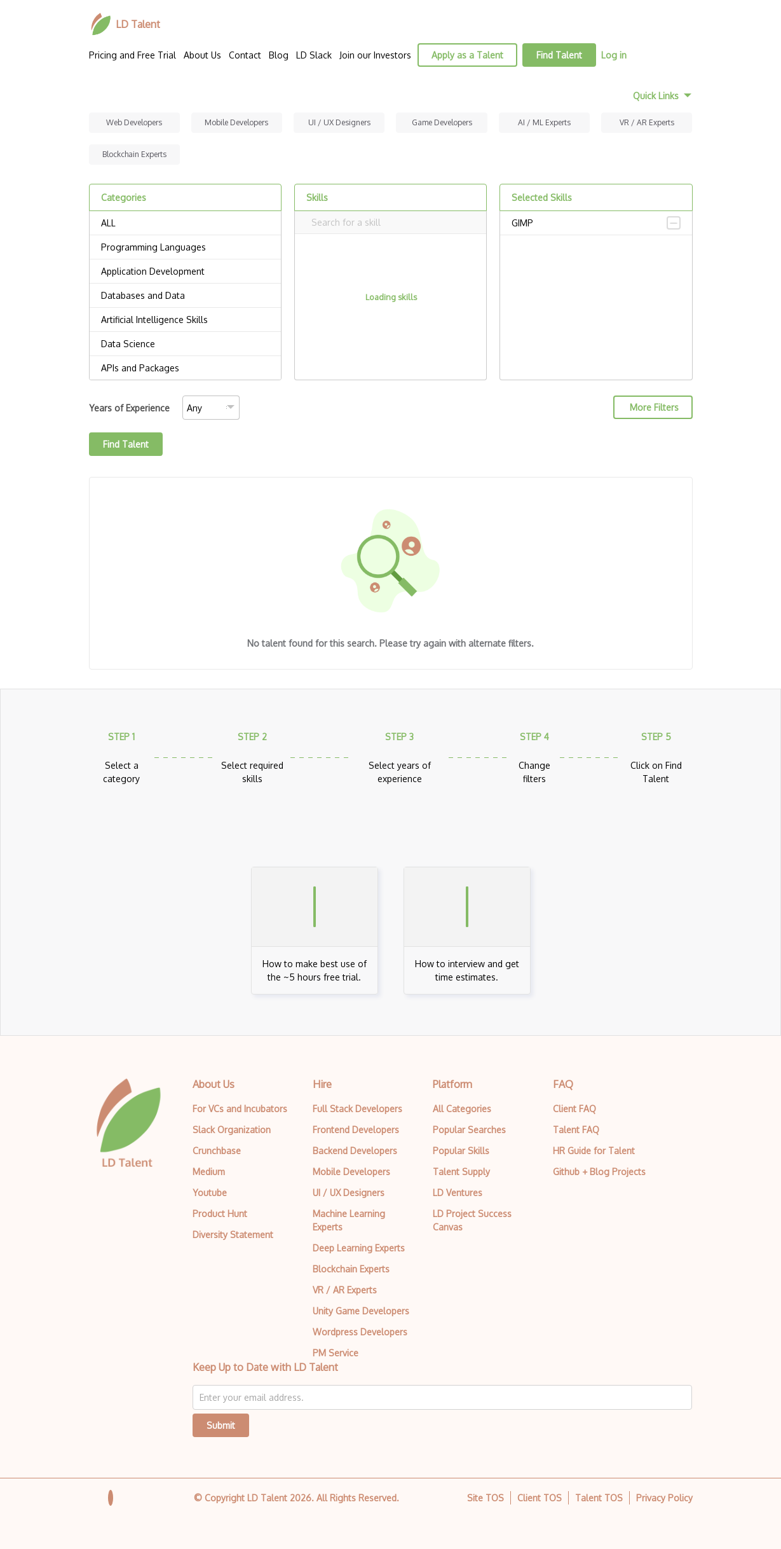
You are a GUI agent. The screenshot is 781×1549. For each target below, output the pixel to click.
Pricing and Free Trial (132, 55)
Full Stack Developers (357, 1108)
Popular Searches (469, 1129)
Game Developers (442, 122)
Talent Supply (461, 1171)
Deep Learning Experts (359, 1248)
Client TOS (539, 1497)
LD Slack (314, 55)
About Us (202, 55)
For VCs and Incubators (240, 1108)
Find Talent (559, 55)
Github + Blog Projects (599, 1171)
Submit (221, 1425)
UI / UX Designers (339, 122)
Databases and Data (185, 296)
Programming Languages (185, 247)
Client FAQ (574, 1108)
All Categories (462, 1108)
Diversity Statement (233, 1234)
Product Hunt (220, 1213)
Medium (209, 1171)
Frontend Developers (356, 1129)
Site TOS (485, 1497)
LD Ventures (457, 1192)
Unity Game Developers (361, 1310)
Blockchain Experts (134, 154)
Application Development (185, 271)
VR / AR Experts (647, 122)
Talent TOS (599, 1497)
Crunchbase (217, 1150)
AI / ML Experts (544, 122)
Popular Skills (461, 1150)
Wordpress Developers (360, 1331)
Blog (279, 55)
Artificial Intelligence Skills (185, 320)
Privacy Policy (664, 1497)
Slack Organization (232, 1129)
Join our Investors (375, 55)
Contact (245, 55)
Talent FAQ (576, 1129)
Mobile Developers (236, 122)
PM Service (335, 1352)
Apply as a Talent (467, 55)
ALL (185, 223)
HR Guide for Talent (594, 1150)
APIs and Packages (185, 368)
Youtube (210, 1192)
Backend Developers (355, 1150)
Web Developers (134, 122)
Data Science (185, 344)
